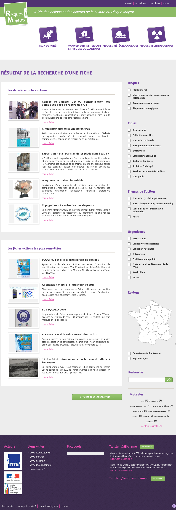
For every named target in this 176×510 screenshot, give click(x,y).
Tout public (139, 176)
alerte (146, 416)
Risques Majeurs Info (16, 13)
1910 (143, 401)
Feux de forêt (140, 90)
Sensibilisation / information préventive (148, 210)
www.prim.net (37, 456)
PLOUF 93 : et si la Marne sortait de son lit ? (70, 259)
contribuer (154, 3)
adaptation (138, 411)
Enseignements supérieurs (147, 145)
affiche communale (157, 411)
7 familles (153, 401)
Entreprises (139, 150)
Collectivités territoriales (146, 243)
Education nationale (143, 140)
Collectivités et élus (143, 135)
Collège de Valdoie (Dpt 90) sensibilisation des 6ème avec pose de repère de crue (76, 103)
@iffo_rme (129, 446)
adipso (174, 506)
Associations (139, 130)
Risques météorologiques (146, 103)
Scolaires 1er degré (143, 161)
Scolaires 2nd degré (143, 166)
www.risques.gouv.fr (40, 452)
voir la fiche (48, 122)
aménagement (160, 416)
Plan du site (7, 506)
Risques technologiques (145, 108)
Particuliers (139, 272)
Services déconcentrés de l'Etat (149, 171)
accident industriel (139, 406)
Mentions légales (49, 506)
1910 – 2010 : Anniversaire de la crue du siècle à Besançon (76, 360)
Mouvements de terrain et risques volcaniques (151, 96)
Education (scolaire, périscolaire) (150, 198)
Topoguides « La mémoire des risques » (68, 205)
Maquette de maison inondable (62, 180)
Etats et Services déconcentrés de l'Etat (150, 266)
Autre (136, 216)
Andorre (149, 422)
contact (167, 3)
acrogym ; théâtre (161, 406)
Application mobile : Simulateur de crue (68, 284)
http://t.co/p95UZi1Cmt (121, 470)
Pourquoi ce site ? (26, 506)
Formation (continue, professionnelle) (153, 203)
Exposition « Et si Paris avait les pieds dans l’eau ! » (75, 153)
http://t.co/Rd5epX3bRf (121, 459)
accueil (128, 3)
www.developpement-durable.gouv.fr (41, 467)
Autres (136, 277)
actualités (140, 3)
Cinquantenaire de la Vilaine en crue (66, 128)
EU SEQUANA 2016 (54, 309)
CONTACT (66, 506)
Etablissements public (144, 156)
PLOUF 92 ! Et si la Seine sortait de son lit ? (70, 334)
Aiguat (135, 416)
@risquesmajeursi (134, 478)
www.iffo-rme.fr (37, 460)
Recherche (171, 31)
